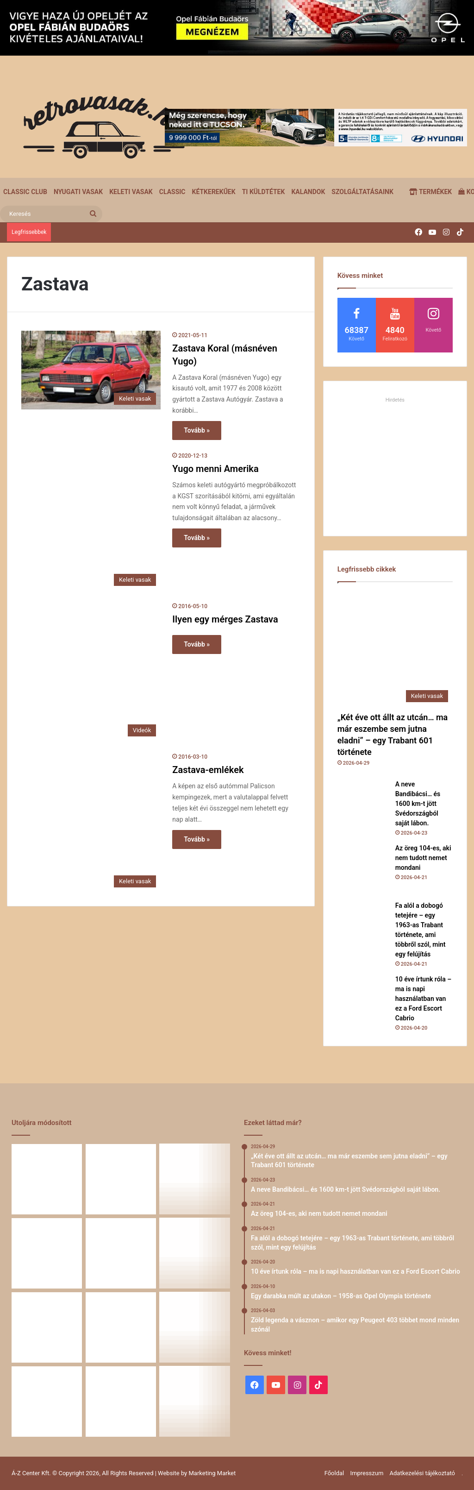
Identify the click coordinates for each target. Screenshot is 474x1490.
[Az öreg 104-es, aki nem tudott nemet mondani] (362, 868)
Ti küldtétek (263, 191)
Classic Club (25, 191)
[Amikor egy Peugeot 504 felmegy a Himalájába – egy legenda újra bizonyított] (195, 1327)
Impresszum (366, 1473)
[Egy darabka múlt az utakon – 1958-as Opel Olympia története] (195, 1253)
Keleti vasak (131, 191)
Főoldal (334, 1473)
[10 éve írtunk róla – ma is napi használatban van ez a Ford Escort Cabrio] (362, 999)
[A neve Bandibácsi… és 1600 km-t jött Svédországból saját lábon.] (362, 805)
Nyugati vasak (78, 191)
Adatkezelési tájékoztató (422, 1473)
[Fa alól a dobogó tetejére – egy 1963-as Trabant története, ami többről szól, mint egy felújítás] (362, 926)
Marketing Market (212, 1473)
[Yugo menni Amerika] (91, 521)
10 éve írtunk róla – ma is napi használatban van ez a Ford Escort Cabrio (423, 998)
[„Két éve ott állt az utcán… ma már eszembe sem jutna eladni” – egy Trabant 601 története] (395, 649)
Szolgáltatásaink (362, 191)
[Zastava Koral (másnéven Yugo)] (91, 370)
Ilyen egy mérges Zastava (225, 619)
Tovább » (197, 430)
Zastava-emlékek (207, 769)
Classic (172, 191)
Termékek (430, 191)
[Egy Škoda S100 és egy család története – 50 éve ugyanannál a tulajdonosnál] (121, 1327)
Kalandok (308, 191)
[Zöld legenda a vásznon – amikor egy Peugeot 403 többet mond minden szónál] (47, 1327)
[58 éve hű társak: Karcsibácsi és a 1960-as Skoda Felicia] (47, 1401)
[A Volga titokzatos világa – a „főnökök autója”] (121, 1401)
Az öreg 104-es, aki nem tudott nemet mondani (423, 857)
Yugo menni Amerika (215, 468)
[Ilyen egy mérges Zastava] (91, 671)
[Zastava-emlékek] (91, 822)
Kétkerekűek (214, 191)
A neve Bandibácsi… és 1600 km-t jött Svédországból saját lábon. (418, 803)
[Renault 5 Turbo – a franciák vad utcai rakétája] (195, 1401)
